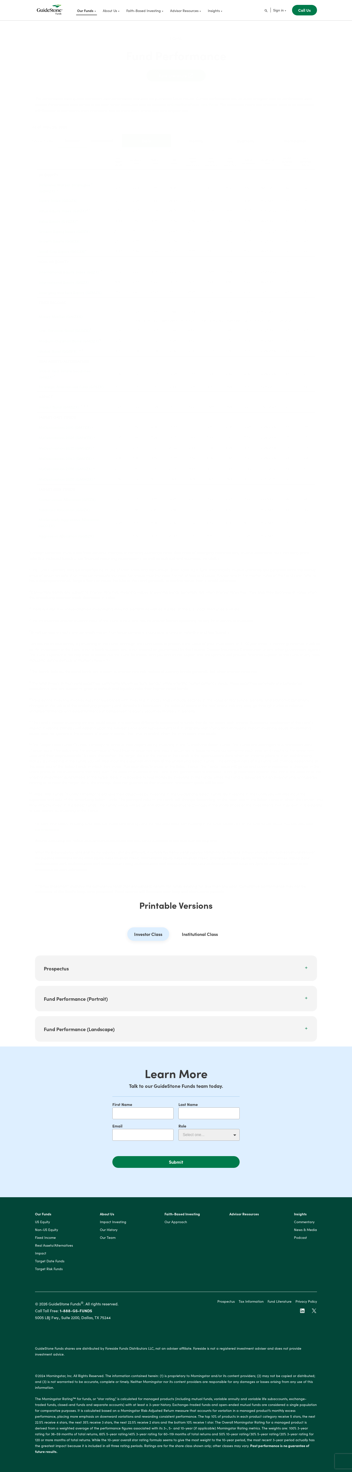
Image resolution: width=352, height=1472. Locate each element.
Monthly (195, 136)
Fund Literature (176, 72)
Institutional (102, 136)
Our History (108, 1233)
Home (176, 34)
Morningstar (294, 136)
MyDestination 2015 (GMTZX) (64, 423)
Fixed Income (45, 1241)
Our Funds (43, 1217)
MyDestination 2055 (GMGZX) (65, 465)
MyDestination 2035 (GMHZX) (65, 444)
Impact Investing (113, 1225)
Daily (146, 136)
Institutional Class (200, 937)
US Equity (42, 1225)
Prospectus (226, 1305)
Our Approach (175, 1225)
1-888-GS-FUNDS (76, 1314)
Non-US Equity (46, 1233)
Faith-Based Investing (182, 1217)
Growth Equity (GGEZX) (59, 237)
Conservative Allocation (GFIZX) (67, 495)
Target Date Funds (49, 1264)
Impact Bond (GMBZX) (58, 403)
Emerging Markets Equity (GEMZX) (70, 288)
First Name (122, 1104)
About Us (107, 1217)
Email (117, 1126)
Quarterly (245, 136)
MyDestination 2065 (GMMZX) (65, 475)
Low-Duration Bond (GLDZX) (64, 326)
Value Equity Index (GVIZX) (62, 207)
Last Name (188, 1104)
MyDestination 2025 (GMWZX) (65, 434)
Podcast (300, 1241)
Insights (300, 1217)
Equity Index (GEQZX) (57, 196)
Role (182, 1126)
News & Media (305, 1233)
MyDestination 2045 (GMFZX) (65, 454)
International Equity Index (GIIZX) (68, 268)
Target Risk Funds (49, 1272)
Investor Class (148, 937)
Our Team (108, 1241)
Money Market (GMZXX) (60, 312)
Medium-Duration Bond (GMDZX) (68, 337)
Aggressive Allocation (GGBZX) (66, 532)
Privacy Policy (306, 1305)
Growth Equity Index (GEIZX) (64, 227)
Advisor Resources (244, 1217)
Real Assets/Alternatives (54, 1249)
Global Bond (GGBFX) (57, 347)
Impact (40, 1256)
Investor (72, 136)
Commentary (304, 1225)
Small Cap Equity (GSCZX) (61, 247)
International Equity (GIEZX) (63, 278)
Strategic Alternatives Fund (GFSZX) (71, 382)
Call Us (304, 10)
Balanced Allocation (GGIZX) (64, 506)
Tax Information (251, 1305)
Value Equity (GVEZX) (57, 217)
